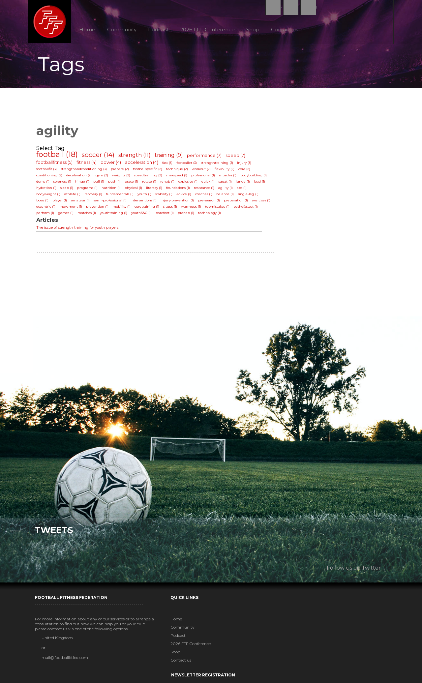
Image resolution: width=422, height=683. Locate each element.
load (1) (261, 183)
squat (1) (226, 183)
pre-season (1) (210, 202)
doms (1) (44, 183)
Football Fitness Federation (52, 22)
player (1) (61, 202)
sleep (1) (68, 190)
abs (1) (243, 190)
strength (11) (136, 157)
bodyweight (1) (50, 196)
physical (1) (135, 190)
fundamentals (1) (121, 196)
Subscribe (309, 662)
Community (123, 29)
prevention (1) (99, 208)
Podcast (160, 29)
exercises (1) (263, 202)
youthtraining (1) (115, 215)
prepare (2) (121, 171)
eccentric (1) (47, 208)
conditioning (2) (51, 177)
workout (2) (203, 171)
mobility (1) (123, 208)
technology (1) (211, 215)
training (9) (170, 157)
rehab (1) (169, 183)
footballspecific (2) (149, 171)
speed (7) (237, 157)
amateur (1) (82, 202)
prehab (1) (187, 215)
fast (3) (169, 165)
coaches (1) (205, 196)
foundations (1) (180, 190)
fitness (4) (88, 164)
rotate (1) (151, 183)
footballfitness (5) (56, 164)
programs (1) (89, 190)
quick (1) (209, 183)
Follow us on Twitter (352, 567)
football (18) (58, 156)
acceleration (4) (143, 164)
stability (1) (165, 196)
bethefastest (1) (247, 208)
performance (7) (206, 157)
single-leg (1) (249, 196)
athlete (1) (74, 196)
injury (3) (246, 165)
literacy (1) (156, 190)
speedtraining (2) (150, 177)
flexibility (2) (226, 171)
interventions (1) (145, 202)
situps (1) (172, 208)
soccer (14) (99, 157)
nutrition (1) (112, 190)
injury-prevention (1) (179, 202)
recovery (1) (95, 196)
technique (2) (179, 171)
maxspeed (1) (178, 177)
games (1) (67, 215)
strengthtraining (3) (218, 165)
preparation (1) (238, 202)
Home (88, 29)
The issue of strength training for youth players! (79, 229)
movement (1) (72, 208)
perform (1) (47, 215)
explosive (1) (189, 183)
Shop (255, 29)
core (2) (246, 171)
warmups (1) (193, 208)
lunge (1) (244, 183)
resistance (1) (206, 190)
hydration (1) (48, 190)
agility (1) (227, 190)
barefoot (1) (166, 215)
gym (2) (103, 177)
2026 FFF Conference (209, 29)
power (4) (112, 164)
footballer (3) (188, 165)
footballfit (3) (48, 171)
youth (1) (146, 196)
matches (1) (88, 215)
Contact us (287, 29)
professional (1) (205, 177)
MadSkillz (259, 677)
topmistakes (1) (219, 208)
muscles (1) (229, 177)
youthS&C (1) (143, 215)
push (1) (116, 183)
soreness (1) (64, 183)
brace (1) (133, 183)
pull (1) (100, 183)
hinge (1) (84, 183)
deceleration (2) (80, 177)
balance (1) (226, 196)
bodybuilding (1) (255, 177)
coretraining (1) (148, 208)
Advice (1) (185, 196)
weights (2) (123, 177)
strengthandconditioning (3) (85, 171)
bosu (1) (44, 202)
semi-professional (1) (111, 202)
